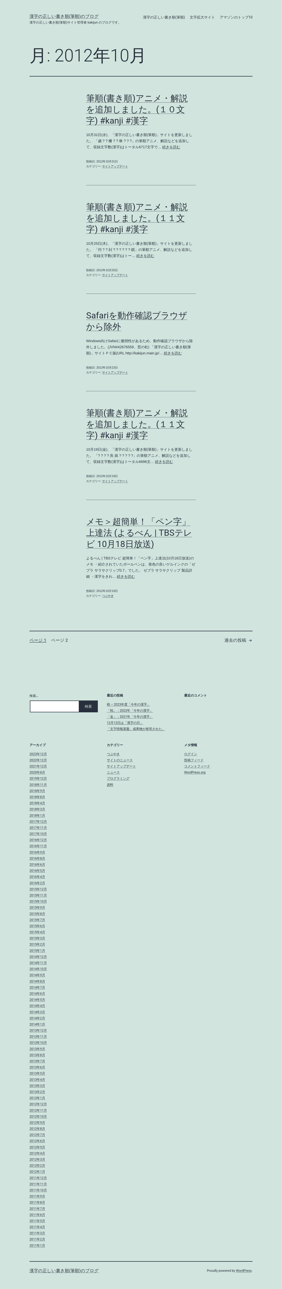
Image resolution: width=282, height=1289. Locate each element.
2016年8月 (37, 858)
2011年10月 (38, 1190)
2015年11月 (38, 895)
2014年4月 (37, 1006)
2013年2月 (37, 1092)
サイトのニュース (120, 760)
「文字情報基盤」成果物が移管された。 (136, 729)
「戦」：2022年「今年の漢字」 (130, 710)
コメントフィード (197, 766)
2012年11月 (38, 1110)
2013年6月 (37, 1067)
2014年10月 (38, 969)
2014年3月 (37, 1012)
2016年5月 (37, 870)
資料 (110, 785)
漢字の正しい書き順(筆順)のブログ (64, 16)
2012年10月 (38, 1116)
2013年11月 (38, 1036)
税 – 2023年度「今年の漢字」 (128, 704)
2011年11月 (38, 1184)
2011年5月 (37, 1221)
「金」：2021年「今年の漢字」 (130, 716)
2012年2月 (37, 1165)
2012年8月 (37, 1129)
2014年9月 (37, 975)
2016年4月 (37, 877)
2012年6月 (37, 1141)
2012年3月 (37, 1159)
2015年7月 (37, 920)
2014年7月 (37, 987)
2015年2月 (37, 944)
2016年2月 (37, 883)
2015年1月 (37, 950)
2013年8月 (37, 1055)
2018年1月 (37, 815)
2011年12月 (38, 1178)
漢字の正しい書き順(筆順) (164, 17)
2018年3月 (37, 809)
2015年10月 (38, 901)
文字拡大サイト (202, 17)
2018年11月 (38, 785)
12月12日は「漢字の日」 (125, 723)
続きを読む (171, 147)
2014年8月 (37, 981)
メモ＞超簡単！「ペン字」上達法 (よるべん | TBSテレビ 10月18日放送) (139, 532)
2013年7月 (37, 1061)
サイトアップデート (115, 166)
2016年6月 (37, 864)
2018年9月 (37, 791)
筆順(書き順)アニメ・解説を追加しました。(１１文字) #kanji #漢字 (137, 218)
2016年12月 (38, 840)
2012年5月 (37, 1147)
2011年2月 (37, 1239)
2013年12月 (38, 1030)
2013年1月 (37, 1098)
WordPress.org (195, 772)
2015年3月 (37, 938)
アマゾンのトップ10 (236, 17)
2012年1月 (37, 1171)
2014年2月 (37, 1018)
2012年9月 (37, 1122)
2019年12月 (38, 778)
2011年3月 (37, 1233)
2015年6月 (37, 926)
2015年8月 (37, 914)
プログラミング (118, 778)
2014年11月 (38, 963)
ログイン (190, 754)
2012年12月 (38, 1104)
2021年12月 (38, 766)
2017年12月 (38, 821)
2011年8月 (37, 1202)
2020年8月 (37, 772)
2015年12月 (38, 889)
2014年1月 (37, 1024)
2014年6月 (37, 993)
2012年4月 (37, 1153)
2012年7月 (37, 1135)
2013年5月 (37, 1073)
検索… (33, 696)
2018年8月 (37, 797)
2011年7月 (37, 1208)
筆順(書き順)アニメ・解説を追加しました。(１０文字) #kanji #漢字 (137, 109)
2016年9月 (37, 852)
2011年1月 (37, 1245)
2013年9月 (37, 1049)
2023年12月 (38, 754)
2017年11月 (38, 828)
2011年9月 (37, 1196)
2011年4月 (37, 1227)
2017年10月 (38, 834)
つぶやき (108, 595)
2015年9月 (37, 907)
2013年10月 (38, 1042)
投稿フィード (194, 760)
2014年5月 (37, 999)
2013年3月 (37, 1086)
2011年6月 (37, 1215)
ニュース (113, 772)
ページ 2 (59, 640)
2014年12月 (38, 957)
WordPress (244, 1270)
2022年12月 (38, 760)
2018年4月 (37, 803)
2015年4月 (37, 932)
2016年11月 (38, 846)
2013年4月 (37, 1079)
